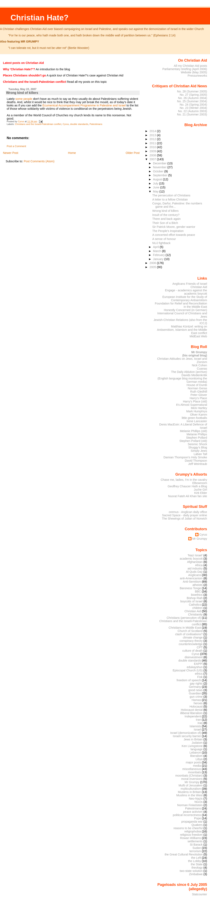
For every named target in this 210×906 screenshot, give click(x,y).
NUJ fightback (161, 243)
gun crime (196, 696)
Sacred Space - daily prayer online (184, 515)
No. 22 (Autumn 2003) (192, 111)
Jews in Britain (193, 739)
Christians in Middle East (185, 627)
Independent (193, 716)
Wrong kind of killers (165, 210)
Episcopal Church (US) (188, 670)
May (156, 191)
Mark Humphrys (196, 411)
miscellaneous (191, 769)
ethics (199, 673)
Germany (195, 686)
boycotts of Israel (191, 601)
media (197, 765)
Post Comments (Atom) (39, 161)
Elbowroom (199, 483)
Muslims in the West (189, 795)
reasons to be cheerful (188, 828)
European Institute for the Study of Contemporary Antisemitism (184, 298)
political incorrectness (187, 815)
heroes (198, 703)
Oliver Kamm (198, 414)
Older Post (133, 152)
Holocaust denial (192, 709)
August (158, 179)
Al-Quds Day (194, 571)
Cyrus (66, 124)
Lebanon (195, 752)
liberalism (196, 755)
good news (195, 690)
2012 (153, 139)
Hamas (196, 700)
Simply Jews (199, 450)
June (156, 187)
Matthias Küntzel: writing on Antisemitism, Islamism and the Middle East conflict (182, 330)
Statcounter (199, 894)
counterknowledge (191, 644)
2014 (153, 131)
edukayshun (195, 667)
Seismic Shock (197, 444)
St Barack (196, 844)
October (158, 171)
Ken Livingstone (192, 746)
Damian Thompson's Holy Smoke (185, 457)
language (197, 749)
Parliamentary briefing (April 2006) (184, 69)
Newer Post (10, 152)
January (158, 259)
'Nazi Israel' (195, 555)
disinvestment (194, 657)
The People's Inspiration (168, 231)
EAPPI (198, 663)
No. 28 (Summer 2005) (192, 91)
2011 (153, 143)
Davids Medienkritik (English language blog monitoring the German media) (182, 378)
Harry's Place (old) (195, 401)
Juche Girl (200, 489)
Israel (197, 729)
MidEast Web (198, 336)
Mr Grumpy (199, 538)
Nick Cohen (199, 365)
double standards (79, 124)
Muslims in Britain (189, 792)
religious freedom (191, 834)
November (160, 167)
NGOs (198, 801)
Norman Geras (197, 388)
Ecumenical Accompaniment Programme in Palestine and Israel (84, 105)
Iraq (200, 723)
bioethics (197, 594)
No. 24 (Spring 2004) (193, 104)
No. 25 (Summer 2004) (192, 101)
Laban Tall (200, 454)
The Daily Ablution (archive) (189, 371)
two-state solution (191, 871)
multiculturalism (191, 788)
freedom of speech (189, 680)
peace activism (193, 811)
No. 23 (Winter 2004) (193, 108)
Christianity (195, 614)
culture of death (192, 650)
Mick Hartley (199, 408)
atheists (198, 585)
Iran (198, 719)
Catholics (195, 604)
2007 (153, 159)
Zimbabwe (196, 874)
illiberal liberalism (191, 713)
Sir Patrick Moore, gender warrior (173, 226)
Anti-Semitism (192, 581)
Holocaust (196, 706)
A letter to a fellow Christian (170, 199)
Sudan (197, 848)
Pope (197, 818)
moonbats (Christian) (189, 775)
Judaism (197, 742)
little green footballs (194, 418)
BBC (198, 591)
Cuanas (202, 368)
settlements (195, 841)
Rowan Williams (190, 838)
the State (197, 864)
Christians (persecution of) (184, 617)
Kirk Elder (200, 492)
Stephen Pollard (196, 437)
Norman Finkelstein (190, 805)
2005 (153, 267)
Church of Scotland (190, 631)
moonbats (194, 772)
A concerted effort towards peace (173, 234)
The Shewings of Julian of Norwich (184, 518)
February (159, 255)
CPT (200, 647)
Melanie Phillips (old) (193, 431)
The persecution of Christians (171, 195)
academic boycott (191, 558)
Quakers (197, 824)
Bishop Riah (195, 598)
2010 (153, 147)
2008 (153, 155)
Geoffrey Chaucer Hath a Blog (187, 486)
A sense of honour (164, 239)
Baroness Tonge (190, 588)
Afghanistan (195, 562)
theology (197, 867)
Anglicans (194, 575)
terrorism (195, 851)
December (160, 163)
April (156, 247)
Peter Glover (199, 395)
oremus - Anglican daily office (188, 512)
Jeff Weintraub (197, 464)
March (157, 251)
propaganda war (192, 821)
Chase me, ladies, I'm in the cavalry (184, 479)
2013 (153, 135)
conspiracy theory (191, 640)
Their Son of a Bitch (165, 223)
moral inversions (192, 778)
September (160, 175)
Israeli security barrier (187, 736)
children (197, 608)
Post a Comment (16, 146)
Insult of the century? (166, 215)
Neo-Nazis (196, 798)
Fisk (200, 677)
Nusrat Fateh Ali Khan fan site (187, 496)
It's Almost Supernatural (191, 404)
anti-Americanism (191, 578)
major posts (193, 762)
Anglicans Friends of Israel (189, 283)
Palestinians (96, 124)
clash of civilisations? (189, 634)
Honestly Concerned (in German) (185, 310)
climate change (193, 637)
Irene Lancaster (197, 421)
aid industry (195, 568)
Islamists (195, 726)
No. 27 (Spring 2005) (193, 94)
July (156, 183)
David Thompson (196, 460)
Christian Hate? (39, 17)
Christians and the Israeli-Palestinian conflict (38, 124)
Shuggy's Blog (197, 447)
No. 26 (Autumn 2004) (192, 98)
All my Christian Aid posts (190, 65)
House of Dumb (197, 385)
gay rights (196, 683)
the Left (196, 857)
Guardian (195, 693)
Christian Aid (199, 287)
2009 (153, 151)
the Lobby (194, 861)
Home (72, 152)
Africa (199, 565)
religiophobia (192, 831)
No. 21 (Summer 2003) (192, 114)
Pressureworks (197, 75)
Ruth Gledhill (198, 391)
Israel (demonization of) (185, 732)
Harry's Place (198, 398)
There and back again (166, 218)
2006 (153, 263)
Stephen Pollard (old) (193, 441)
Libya (199, 759)
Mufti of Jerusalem (191, 785)
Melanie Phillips (197, 434)
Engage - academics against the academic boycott (186, 292)
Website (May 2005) (194, 72)
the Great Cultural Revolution (184, 854)
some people (23, 98)
